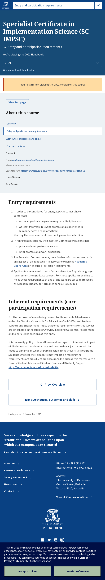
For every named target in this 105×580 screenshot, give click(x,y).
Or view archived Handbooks (18, 70)
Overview (11, 123)
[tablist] (57, 5)
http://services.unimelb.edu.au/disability (33, 367)
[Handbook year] (52, 63)
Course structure (15, 146)
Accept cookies (27, 571)
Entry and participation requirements (26, 131)
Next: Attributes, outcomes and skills (50, 400)
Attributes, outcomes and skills (23, 138)
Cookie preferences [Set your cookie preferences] (77, 571)
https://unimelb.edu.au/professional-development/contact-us (53, 170)
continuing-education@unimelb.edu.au (33, 160)
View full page (17, 102)
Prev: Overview (55, 384)
